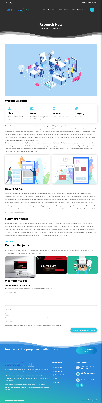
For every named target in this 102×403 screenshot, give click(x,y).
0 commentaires (56, 28)
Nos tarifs (58, 371)
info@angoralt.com (90, 2)
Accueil (43, 10)
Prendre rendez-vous (86, 350)
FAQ (73, 10)
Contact (80, 10)
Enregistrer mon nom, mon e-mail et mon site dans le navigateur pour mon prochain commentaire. (34, 325)
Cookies (20, 400)
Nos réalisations (64, 10)
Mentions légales (11, 400)
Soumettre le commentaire (84, 330)
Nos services (52, 10)
